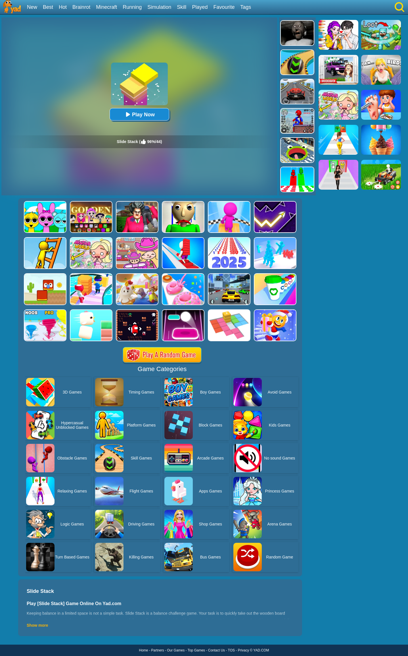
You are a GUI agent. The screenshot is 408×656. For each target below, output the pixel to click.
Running (132, 7)
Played (200, 7)
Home (143, 650)
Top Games (196, 650)
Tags (245, 7)
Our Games (176, 650)
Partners (157, 650)
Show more (37, 625)
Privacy (243, 650)
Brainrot (81, 7)
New (32, 7)
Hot (63, 7)
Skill (181, 7)
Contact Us (216, 650)
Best (48, 7)
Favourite (224, 7)
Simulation (159, 7)
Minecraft (106, 7)
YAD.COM (261, 650)
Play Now (139, 114)
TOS (231, 650)
